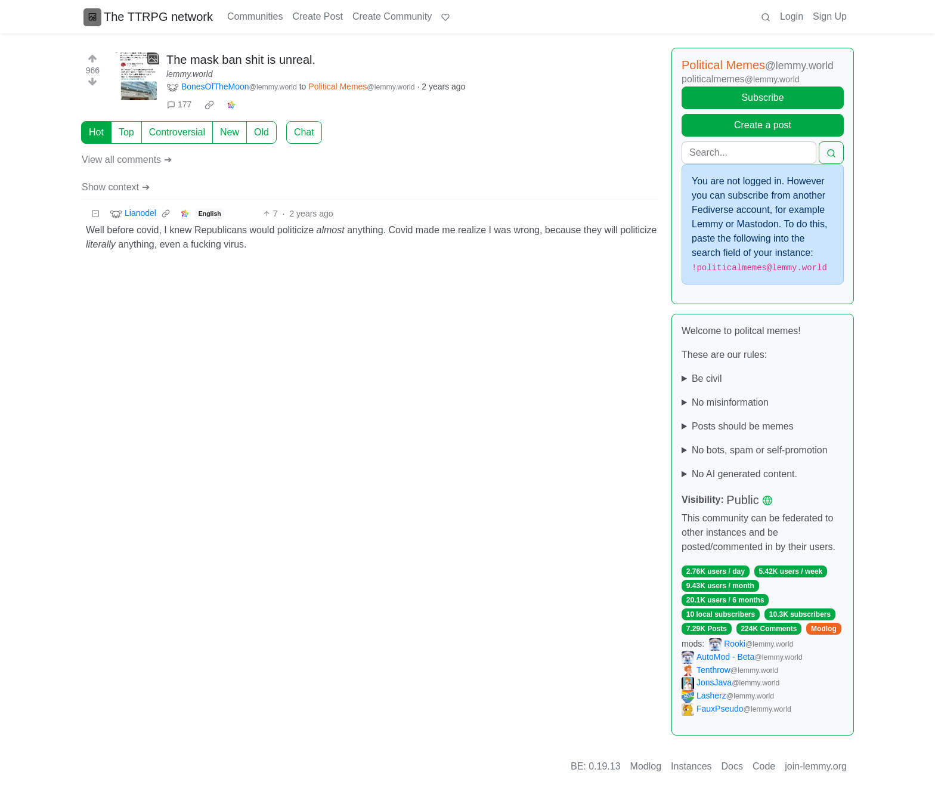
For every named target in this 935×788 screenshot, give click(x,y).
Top (126, 132)
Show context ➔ (116, 187)
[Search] (749, 152)
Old (261, 132)
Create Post (317, 16)
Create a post (762, 125)
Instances (691, 766)
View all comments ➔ (127, 159)
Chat (304, 132)
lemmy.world (189, 74)
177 (179, 104)
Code (764, 766)
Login (791, 16)
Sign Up (830, 16)
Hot (96, 132)
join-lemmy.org (816, 766)
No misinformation (730, 402)
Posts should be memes (743, 426)
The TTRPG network (148, 16)
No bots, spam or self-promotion (760, 450)
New (229, 132)
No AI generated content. (744, 474)
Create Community (392, 16)
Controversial (177, 132)
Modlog (824, 629)
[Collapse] (95, 214)
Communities (255, 16)
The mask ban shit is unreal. (240, 59)
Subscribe (762, 97)
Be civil (707, 378)
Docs (732, 766)
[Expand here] (135, 76)
